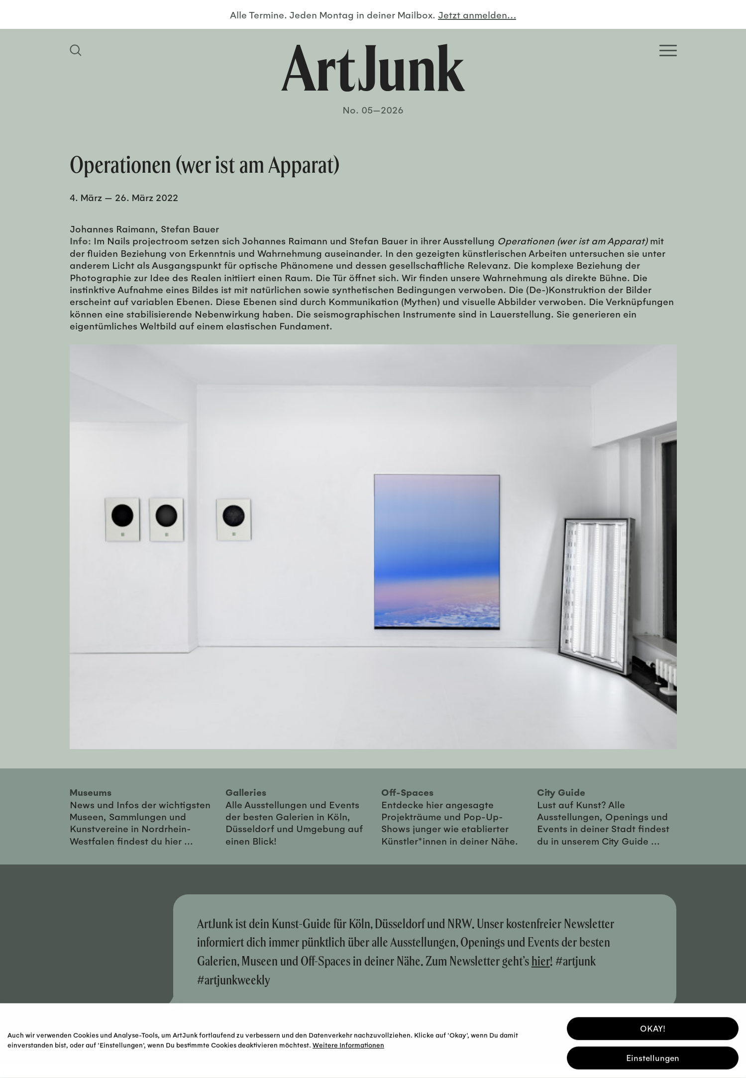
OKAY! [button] (652, 1027)
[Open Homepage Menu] (668, 50)
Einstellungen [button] (652, 1056)
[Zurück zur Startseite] (373, 68)
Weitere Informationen (348, 1043)
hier (541, 961)
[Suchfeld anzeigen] (77, 50)
